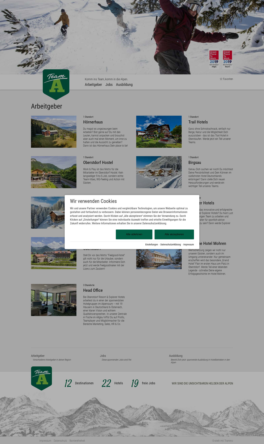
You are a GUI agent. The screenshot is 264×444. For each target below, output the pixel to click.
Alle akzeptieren (174, 234)
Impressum (188, 244)
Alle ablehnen (134, 234)
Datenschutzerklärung (170, 244)
